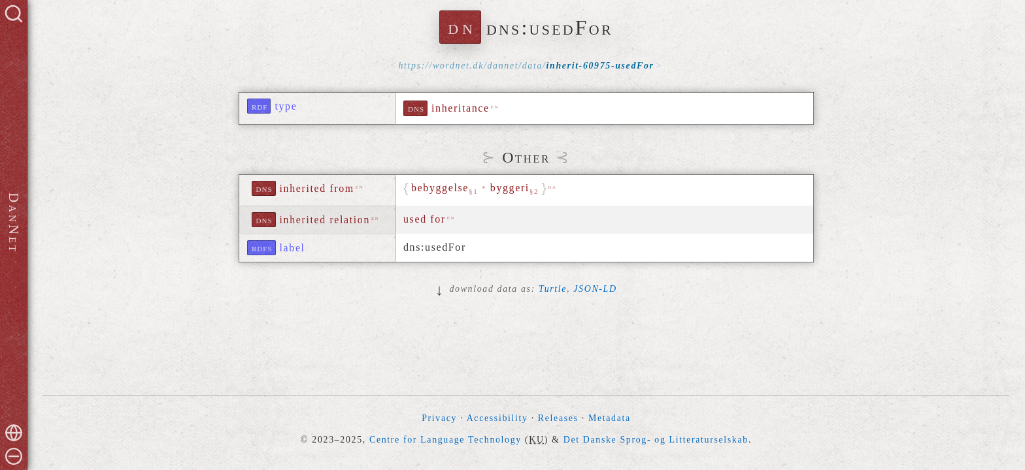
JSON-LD (594, 289)
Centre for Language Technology (445, 440)
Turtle (553, 289)
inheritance (460, 108)
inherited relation (325, 219)
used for (424, 219)
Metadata (609, 418)
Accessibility (497, 418)
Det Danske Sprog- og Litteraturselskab (655, 440)
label (292, 247)
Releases (558, 418)
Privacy (439, 418)
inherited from (317, 188)
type (286, 106)
